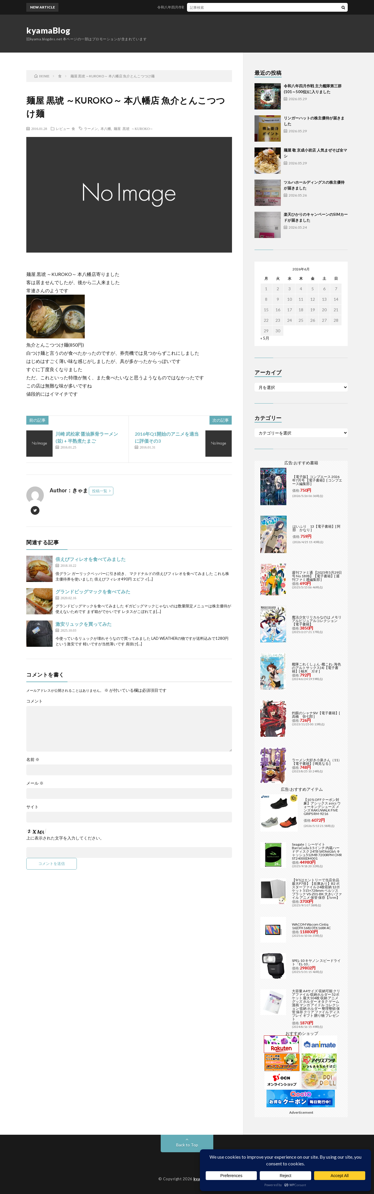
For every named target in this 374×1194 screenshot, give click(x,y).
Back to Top (187, 1144)
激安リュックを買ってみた (84, 624)
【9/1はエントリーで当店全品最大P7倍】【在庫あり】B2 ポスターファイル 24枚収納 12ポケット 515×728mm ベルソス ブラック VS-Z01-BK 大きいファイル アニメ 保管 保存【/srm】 (317, 889)
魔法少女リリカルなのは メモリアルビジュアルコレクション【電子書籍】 (317, 620)
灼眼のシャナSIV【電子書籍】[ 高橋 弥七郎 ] (316, 715)
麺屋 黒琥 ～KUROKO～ (133, 128)
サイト (32, 807)
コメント (34, 701)
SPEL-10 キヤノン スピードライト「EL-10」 (316, 962)
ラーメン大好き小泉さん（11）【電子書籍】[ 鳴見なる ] (317, 762)
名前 (32, 759)
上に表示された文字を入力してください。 (65, 838)
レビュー (63, 128)
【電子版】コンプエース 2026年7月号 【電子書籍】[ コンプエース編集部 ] (317, 480)
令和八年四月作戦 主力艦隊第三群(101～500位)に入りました (213, 7)
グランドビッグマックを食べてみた (93, 591)
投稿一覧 (99, 491)
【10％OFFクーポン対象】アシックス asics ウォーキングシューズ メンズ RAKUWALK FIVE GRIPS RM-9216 (322, 806)
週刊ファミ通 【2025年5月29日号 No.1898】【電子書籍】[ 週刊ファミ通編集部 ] (317, 576)
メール (35, 783)
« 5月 (264, 338)
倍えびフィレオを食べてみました (91, 559)
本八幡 (106, 128)
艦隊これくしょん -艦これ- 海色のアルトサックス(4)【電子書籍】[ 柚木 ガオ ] (316, 667)
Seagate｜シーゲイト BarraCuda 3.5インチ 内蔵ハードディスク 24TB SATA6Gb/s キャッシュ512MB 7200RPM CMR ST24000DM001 (317, 851)
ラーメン (91, 128)
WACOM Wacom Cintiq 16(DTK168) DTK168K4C (311, 926)
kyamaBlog (48, 30)
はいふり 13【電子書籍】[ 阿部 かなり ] (316, 528)
